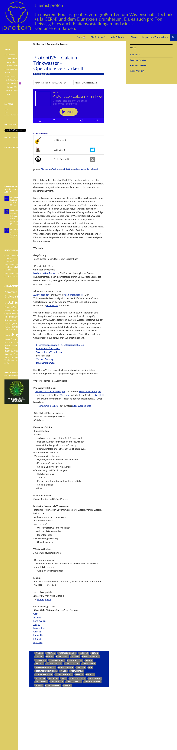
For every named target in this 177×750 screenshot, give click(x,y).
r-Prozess (40, 677)
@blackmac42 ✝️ (14, 83)
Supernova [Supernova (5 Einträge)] (9, 357)
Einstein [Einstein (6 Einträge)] (8, 307)
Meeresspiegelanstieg (45, 666)
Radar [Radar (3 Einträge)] (14, 345)
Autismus (84, 652)
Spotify (48, 598)
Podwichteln (77, 670)
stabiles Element (77, 677)
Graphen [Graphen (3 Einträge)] (7, 314)
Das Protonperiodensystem (16, 58)
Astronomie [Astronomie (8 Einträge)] (10, 291)
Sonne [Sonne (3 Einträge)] (23, 351)
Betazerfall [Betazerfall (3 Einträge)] (22, 292)
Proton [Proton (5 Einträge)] (7, 342)
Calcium (39, 656)
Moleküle (67, 168)
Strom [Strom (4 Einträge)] (16, 354)
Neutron (81, 666)
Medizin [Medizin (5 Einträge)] (21, 323)
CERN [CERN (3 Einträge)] (6, 303)
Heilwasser (41, 659)
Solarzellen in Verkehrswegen (51, 351)
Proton (79, 674)
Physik (64, 670)
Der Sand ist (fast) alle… (48, 347)
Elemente (46, 168)
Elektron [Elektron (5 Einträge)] (17, 307)
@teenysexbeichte (81, 404)
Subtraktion (95, 677)
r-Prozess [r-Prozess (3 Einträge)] (7, 345)
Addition (51, 652)
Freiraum (56, 168)
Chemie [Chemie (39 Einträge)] (16, 302)
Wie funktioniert (82, 168)
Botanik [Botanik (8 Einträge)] (21, 296)
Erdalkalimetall (91, 656)
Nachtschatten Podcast (45, 272)
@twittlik (99, 394)
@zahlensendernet (73, 293)
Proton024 (52, 304)
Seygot (36, 623)
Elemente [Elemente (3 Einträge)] (7, 311)
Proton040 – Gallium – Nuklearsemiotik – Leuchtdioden (16, 267)
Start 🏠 (81, 37)
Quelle (90, 674)
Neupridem (39, 627)
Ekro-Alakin (39, 619)
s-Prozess (53, 677)
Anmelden (135, 54)
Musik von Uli (11, 87)
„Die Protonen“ (97, 37)
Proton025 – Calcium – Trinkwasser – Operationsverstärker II (58, 63)
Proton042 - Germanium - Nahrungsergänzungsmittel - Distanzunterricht (18, 216)
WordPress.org (137, 70)
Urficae (37, 630)
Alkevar (37, 616)
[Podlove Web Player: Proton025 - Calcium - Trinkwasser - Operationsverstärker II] (68, 107)
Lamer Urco (39, 634)
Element (75, 656)
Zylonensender (41, 293)
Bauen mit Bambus (45, 361)
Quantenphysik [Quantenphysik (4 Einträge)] (17, 342)
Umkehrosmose (74, 681)
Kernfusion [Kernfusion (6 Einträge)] (18, 316)
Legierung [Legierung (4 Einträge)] (8, 323)
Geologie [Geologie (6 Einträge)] (20, 310)
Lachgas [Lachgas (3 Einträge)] (20, 320)
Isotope (39, 663)
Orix (35, 612)
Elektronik (63, 656)
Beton (95, 652)
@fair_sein (64, 394)
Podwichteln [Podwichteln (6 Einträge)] (17, 339)
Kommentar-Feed (138, 65)
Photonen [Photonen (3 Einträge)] (8, 335)
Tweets (134, 37)
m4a (6, 112)
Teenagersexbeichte (47, 404)
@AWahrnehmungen (90, 390)
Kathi (8, 94)
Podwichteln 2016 (44, 674)
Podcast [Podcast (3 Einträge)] (7, 339)
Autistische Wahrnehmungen (50, 390)
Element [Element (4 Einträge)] (24, 307)
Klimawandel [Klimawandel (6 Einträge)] (10, 320)
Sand (64, 677)
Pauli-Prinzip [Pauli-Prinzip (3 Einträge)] (9, 329)
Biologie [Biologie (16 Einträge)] (10, 296)
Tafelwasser (41, 681)
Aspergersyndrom (67, 652)
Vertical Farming (44, 358)
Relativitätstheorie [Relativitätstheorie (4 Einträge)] (12, 351)
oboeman (8, 255)
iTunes (40, 598)
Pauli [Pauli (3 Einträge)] (20, 327)
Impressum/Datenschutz (155, 37)
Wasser (39, 684)
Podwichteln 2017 (64, 674)
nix (90, 666)
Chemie (50, 656)
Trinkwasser (57, 681)
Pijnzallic (37, 641)
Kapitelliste (10, 62)
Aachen (39, 652)
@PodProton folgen (12, 137)
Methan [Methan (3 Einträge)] (7, 327)
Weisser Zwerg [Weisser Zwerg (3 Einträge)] (22, 360)
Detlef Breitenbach (13, 80)
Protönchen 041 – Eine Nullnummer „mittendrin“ (16, 258)
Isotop (89, 659)
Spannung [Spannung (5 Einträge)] (9, 354)
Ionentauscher (75, 659)
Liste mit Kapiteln (12, 65)
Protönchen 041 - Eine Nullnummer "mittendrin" (19, 232)
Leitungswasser (54, 663)
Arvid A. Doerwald (13, 90)
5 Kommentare (43, 74)
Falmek (37, 637)
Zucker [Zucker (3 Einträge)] (7, 363)
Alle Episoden (118, 37)
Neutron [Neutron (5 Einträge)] (14, 326)
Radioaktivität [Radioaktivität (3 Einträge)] (21, 345)
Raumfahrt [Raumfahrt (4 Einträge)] (9, 348)
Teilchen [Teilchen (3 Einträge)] (18, 357)
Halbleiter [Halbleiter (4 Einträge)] (8, 317)
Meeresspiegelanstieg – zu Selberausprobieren (60, 343)
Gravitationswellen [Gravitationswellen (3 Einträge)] (18, 314)
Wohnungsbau (53, 684)
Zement (67, 684)
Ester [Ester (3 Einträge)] (13, 311)
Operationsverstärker (46, 670)
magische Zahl (72, 663)
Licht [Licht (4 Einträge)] (15, 323)
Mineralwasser (66, 666)
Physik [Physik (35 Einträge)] (18, 334)
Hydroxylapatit (57, 659)
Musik (95, 168)
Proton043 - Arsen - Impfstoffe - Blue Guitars (18, 200)
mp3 (6, 109)
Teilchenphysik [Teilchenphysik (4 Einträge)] (10, 360)
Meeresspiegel (89, 663)
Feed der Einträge (138, 60)
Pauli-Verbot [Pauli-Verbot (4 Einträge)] (19, 329)
